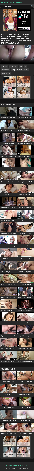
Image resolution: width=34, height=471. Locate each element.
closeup (26, 70)
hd (25, 66)
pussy (13, 70)
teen (16, 66)
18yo (21, 66)
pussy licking (6, 73)
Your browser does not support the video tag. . (17, 54)
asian (11, 66)
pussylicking (5, 70)
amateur (4, 66)
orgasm (19, 70)
